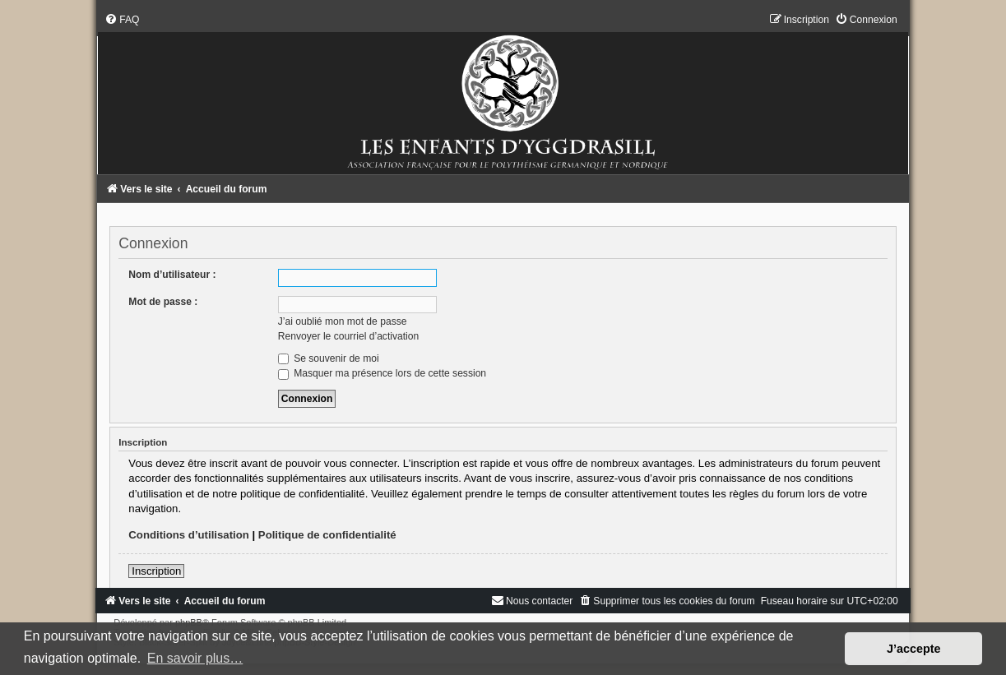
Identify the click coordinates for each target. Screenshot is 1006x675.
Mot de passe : (162, 301)
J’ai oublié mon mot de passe (342, 321)
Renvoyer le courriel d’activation (348, 336)
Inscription (156, 571)
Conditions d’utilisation (188, 535)
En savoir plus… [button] (195, 658)
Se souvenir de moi (328, 358)
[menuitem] (121, 19)
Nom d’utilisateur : (172, 274)
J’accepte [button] (914, 648)
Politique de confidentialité (327, 535)
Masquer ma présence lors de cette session (382, 373)
